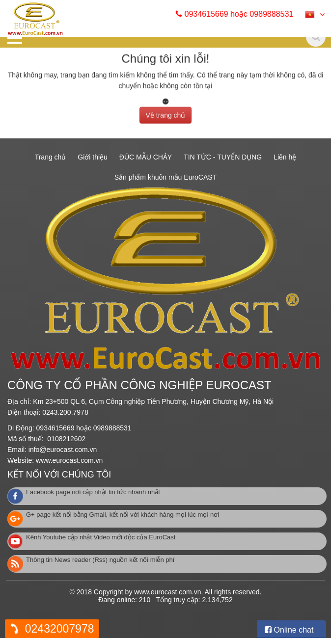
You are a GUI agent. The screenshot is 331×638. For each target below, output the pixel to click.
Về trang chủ (166, 113)
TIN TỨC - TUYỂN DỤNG (223, 157)
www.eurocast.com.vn (69, 460)
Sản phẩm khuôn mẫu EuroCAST (165, 177)
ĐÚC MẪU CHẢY (145, 157)
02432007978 (59, 628)
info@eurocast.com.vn (62, 449)
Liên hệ (285, 157)
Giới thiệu (93, 157)
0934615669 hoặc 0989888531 (240, 14)
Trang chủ (50, 157)
